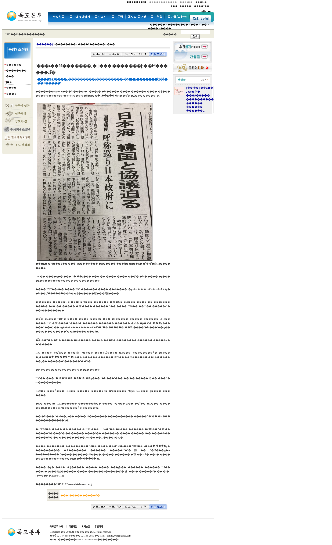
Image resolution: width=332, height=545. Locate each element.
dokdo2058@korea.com (119, 535)
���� (153, 28)
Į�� (204, 24)
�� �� (165, 28)
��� (194, 24)
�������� (178, 24)
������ (157, 24)
